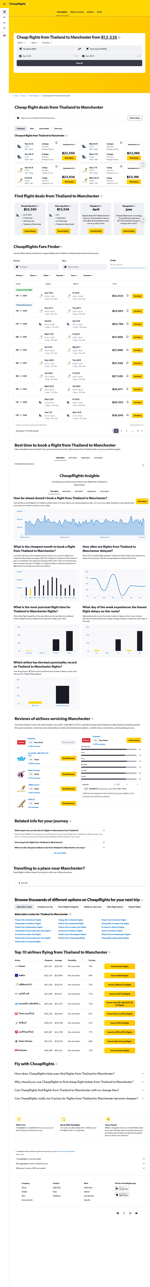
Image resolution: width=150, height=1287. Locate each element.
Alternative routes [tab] (24, 907)
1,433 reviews (34, 793)
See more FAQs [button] (60, 853)
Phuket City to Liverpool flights (28, 942)
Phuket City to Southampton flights (116, 934)
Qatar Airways (34, 770)
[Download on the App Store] (122, 1197)
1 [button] (116, 431)
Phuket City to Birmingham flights (72, 934)
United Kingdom (34, 96)
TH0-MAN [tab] (54, 491)
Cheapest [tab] (21, 128)
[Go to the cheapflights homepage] (18, 4)
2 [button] (121, 431)
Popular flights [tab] (135, 907)
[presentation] (119, 37)
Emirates (31, 738)
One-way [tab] (58, 128)
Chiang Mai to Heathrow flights (28, 923)
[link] (30, 231)
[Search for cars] (4, 22)
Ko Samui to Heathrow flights (70, 931)
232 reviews (33, 807)
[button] (4, 4)
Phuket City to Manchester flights (29, 927)
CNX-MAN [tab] (98, 458)
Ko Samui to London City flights (28, 934)
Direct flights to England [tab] (68, 907)
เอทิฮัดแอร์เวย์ (33, 785)
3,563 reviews (34, 746)
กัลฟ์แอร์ (31, 799)
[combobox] (47, 42)
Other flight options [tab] (115, 907)
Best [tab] (32, 128)
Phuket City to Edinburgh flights (71, 938)
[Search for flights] (4, 11)
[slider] (146, 267)
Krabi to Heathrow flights (112, 931)
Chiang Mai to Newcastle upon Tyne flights (33, 931)
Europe (23, 96)
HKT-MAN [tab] (73, 458)
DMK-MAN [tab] (85, 458)
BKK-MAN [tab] (60, 458)
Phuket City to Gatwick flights (114, 920)
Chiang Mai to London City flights (115, 923)
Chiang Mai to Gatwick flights (70, 920)
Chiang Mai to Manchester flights (115, 938)
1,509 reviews (34, 763)
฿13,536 (109, 37)
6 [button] (138, 431)
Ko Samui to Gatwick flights (113, 927)
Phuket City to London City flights (72, 927)
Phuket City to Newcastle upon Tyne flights (33, 938)
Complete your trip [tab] (45, 907)
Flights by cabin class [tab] (92, 907)
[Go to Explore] (4, 28)
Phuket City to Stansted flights (70, 923)
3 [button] (126, 431)
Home (16, 96)
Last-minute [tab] (44, 128)
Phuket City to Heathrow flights (28, 920)
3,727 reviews (34, 778)
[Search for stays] (4, 17)
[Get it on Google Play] (122, 1191)
